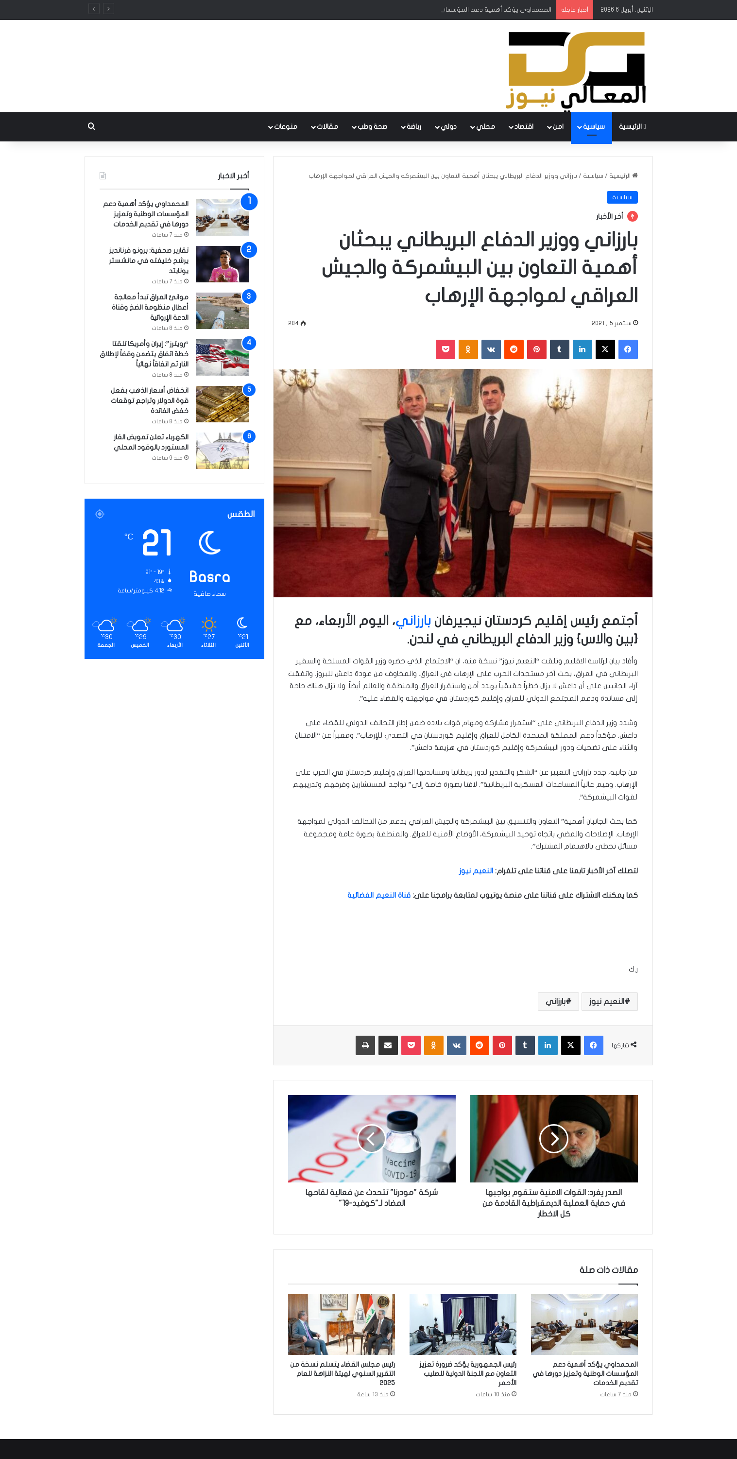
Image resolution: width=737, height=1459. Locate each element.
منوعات (285, 126)
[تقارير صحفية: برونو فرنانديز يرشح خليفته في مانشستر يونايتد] (222, 264)
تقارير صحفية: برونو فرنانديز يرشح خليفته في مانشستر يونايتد (149, 261)
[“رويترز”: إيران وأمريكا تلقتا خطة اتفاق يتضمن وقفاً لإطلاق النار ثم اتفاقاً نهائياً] (222, 357)
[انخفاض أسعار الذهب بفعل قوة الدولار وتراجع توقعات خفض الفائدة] (222, 404)
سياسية (594, 126)
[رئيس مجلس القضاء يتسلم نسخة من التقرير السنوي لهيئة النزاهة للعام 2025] (341, 1324)
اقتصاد (523, 126)
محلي (485, 126)
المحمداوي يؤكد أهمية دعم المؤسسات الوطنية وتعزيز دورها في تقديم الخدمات (585, 1374)
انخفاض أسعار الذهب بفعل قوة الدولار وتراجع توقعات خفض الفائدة (150, 401)
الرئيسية (632, 126)
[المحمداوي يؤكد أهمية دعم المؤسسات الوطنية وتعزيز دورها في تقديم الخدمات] (584, 1324)
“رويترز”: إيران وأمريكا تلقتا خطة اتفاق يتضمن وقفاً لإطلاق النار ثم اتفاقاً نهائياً (144, 354)
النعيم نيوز (606, 1002)
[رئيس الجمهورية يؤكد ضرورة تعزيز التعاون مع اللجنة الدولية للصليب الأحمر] (463, 1324)
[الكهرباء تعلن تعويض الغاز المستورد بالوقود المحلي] (222, 451)
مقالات (327, 126)
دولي (449, 126)
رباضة (414, 126)
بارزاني (413, 621)
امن (558, 126)
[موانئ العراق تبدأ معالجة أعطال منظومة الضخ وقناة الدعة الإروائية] (222, 311)
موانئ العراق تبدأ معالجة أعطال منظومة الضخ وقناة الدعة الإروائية (150, 307)
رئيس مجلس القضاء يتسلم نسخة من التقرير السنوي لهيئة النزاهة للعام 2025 (342, 1374)
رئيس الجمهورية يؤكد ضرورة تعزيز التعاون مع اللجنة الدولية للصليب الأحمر (467, 1374)
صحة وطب (372, 126)
